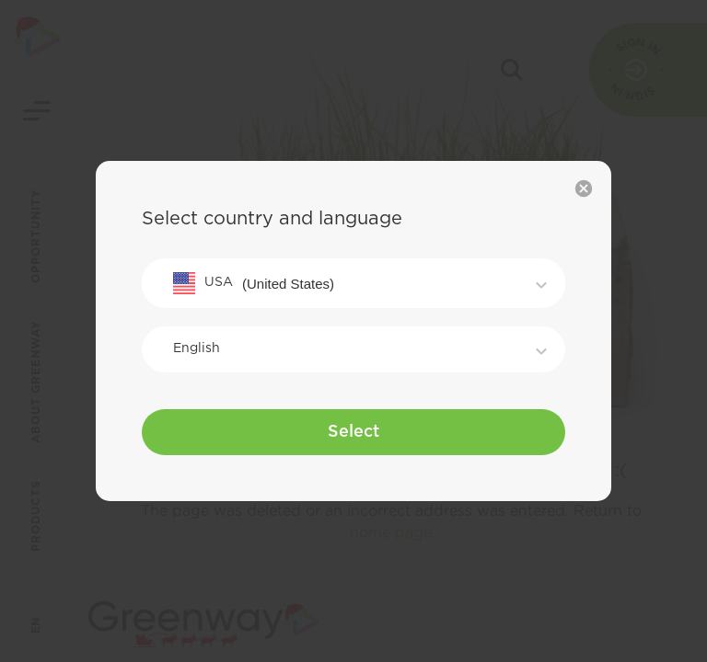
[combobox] (353, 283)
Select (353, 432)
